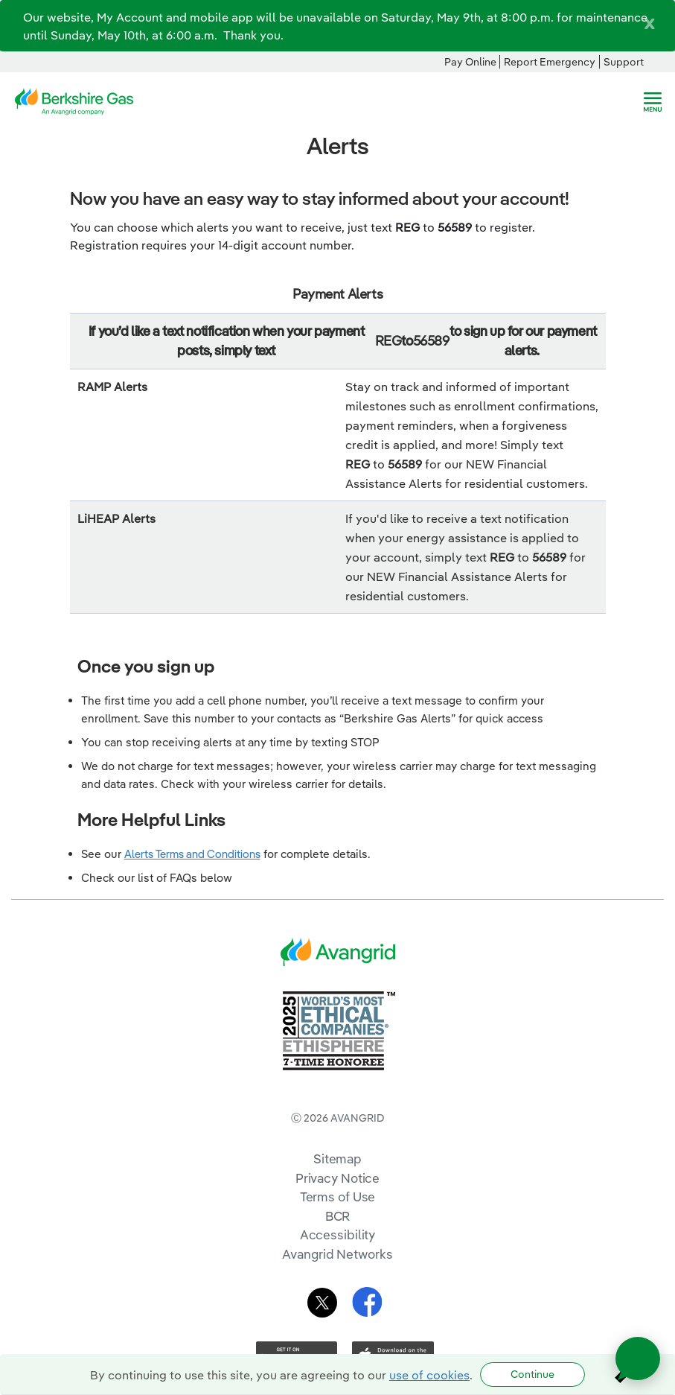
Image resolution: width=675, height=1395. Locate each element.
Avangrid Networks (337, 1254)
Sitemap (337, 1158)
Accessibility (338, 1234)
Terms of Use (338, 1196)
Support (624, 62)
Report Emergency (549, 62)
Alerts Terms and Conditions (192, 854)
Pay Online (470, 62)
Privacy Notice (337, 1178)
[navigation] (653, 102)
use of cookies (429, 1374)
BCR (338, 1216)
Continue (532, 1374)
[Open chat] (637, 1358)
